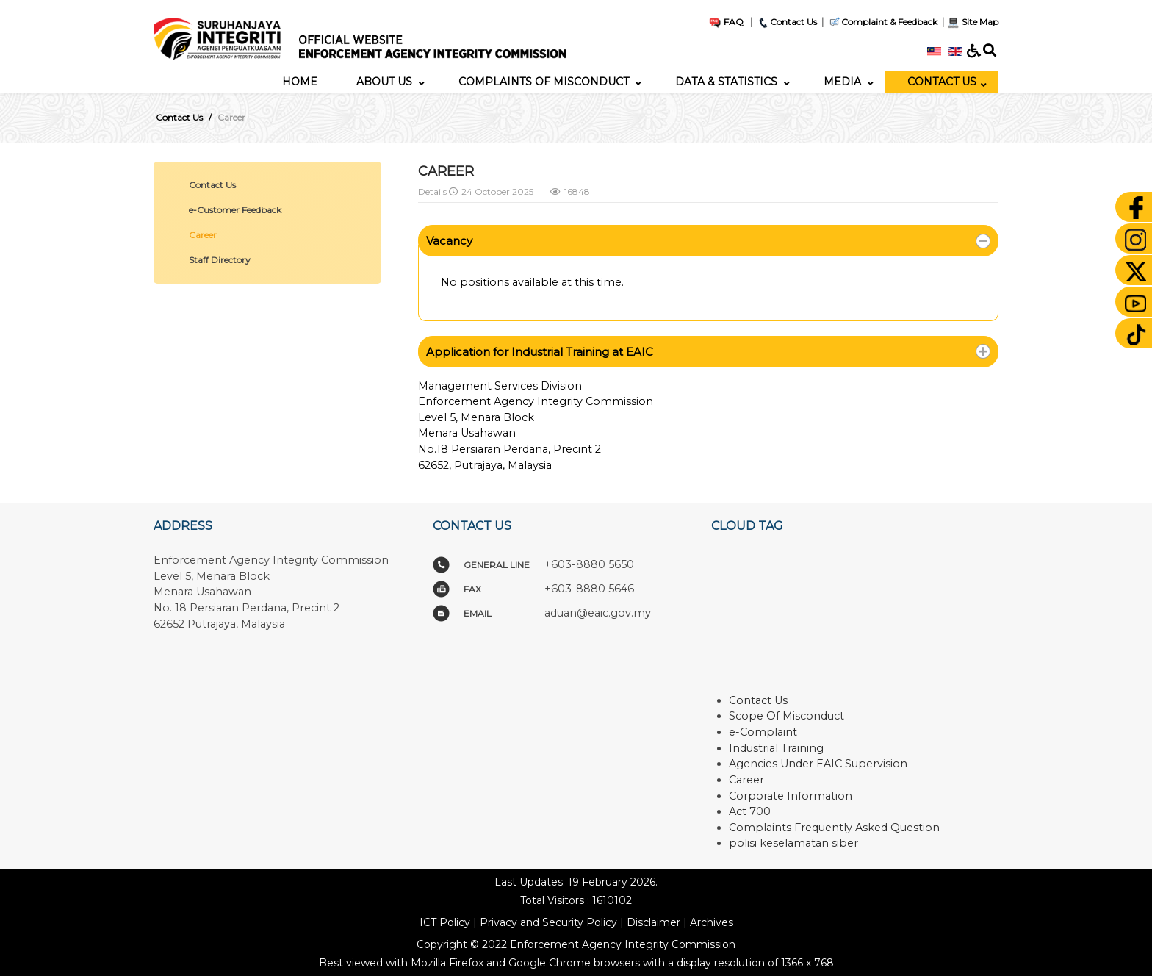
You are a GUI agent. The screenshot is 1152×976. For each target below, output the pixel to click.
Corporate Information (790, 796)
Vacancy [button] (449, 241)
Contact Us (787, 21)
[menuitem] (299, 82)
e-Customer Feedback (235, 209)
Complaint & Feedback (889, 21)
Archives (711, 922)
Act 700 (750, 811)
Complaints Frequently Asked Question (834, 827)
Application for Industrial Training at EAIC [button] (539, 352)
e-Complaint (763, 732)
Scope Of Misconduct (786, 715)
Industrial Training (776, 748)
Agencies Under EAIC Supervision (818, 763)
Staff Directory (220, 259)
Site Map (972, 21)
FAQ (726, 21)
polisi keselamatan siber (793, 843)
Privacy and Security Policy (548, 922)
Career (203, 234)
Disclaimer (653, 922)
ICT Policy (445, 922)
